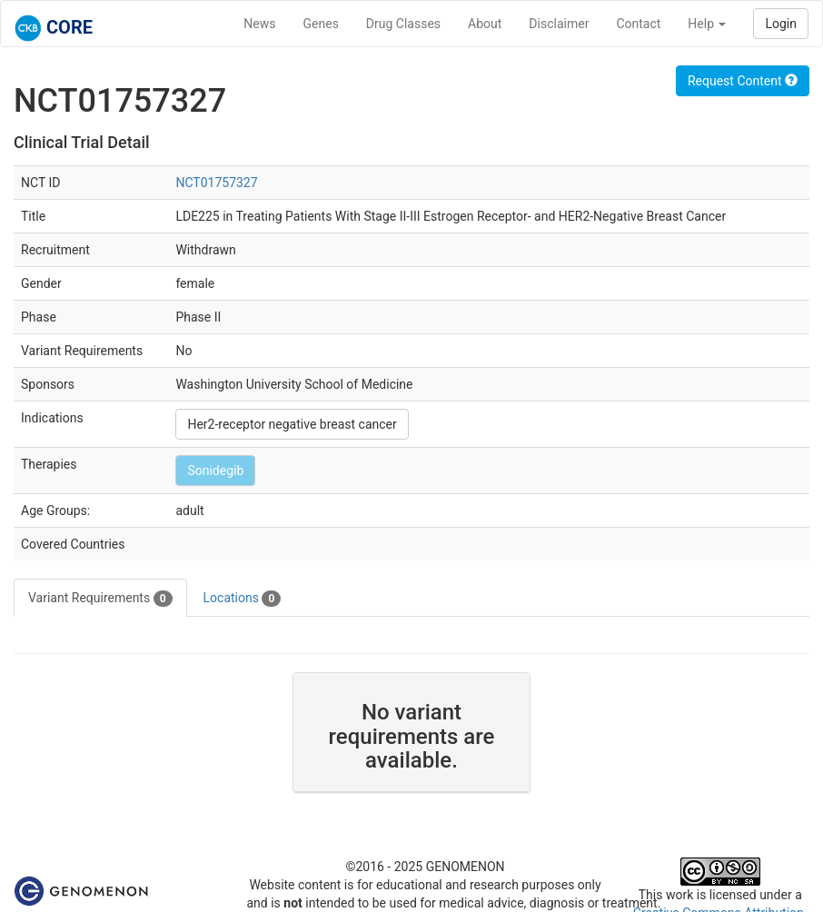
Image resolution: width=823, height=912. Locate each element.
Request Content (743, 81)
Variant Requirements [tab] (100, 598)
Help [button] (707, 23)
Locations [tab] (242, 598)
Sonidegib (215, 470)
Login (781, 23)
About (484, 23)
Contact (638, 23)
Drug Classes (403, 23)
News (259, 23)
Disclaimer (559, 23)
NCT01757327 (216, 182)
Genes (321, 23)
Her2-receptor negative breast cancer (291, 424)
